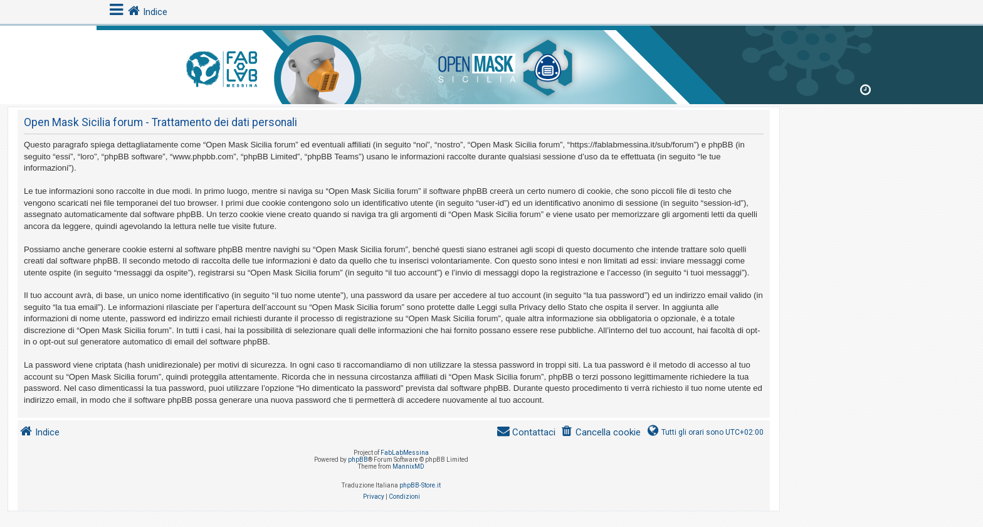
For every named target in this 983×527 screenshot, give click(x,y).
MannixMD (408, 466)
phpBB (358, 459)
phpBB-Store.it (420, 485)
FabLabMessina (405, 452)
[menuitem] (600, 432)
